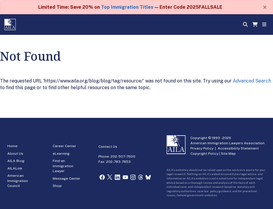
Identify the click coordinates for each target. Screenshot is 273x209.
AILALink (14, 168)
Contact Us (107, 147)
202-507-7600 (123, 156)
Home (12, 146)
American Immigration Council (17, 181)
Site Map (228, 154)
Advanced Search (252, 81)
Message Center (66, 178)
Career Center (64, 146)
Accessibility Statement (238, 148)
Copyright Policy (204, 154)
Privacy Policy (201, 148)
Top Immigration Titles (127, 7)
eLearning (61, 154)
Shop (57, 186)
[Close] (265, 7)
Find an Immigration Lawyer (63, 166)
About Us (15, 154)
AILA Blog (15, 161)
